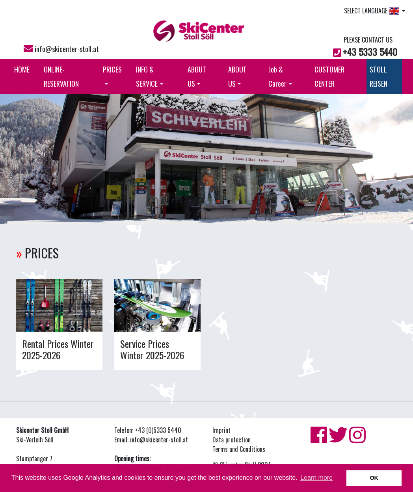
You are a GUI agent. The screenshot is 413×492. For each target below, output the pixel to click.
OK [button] (374, 478)
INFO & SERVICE (150, 76)
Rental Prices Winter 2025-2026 (58, 349)
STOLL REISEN (378, 76)
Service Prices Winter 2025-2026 (152, 349)
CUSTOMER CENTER (329, 76)
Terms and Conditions (238, 449)
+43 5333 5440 (370, 52)
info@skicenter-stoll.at (67, 49)
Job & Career (280, 76)
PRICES (112, 74)
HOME (22, 69)
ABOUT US (197, 76)
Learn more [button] (316, 477)
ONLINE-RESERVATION (61, 76)
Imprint (221, 430)
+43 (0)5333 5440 (158, 430)
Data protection (231, 439)
